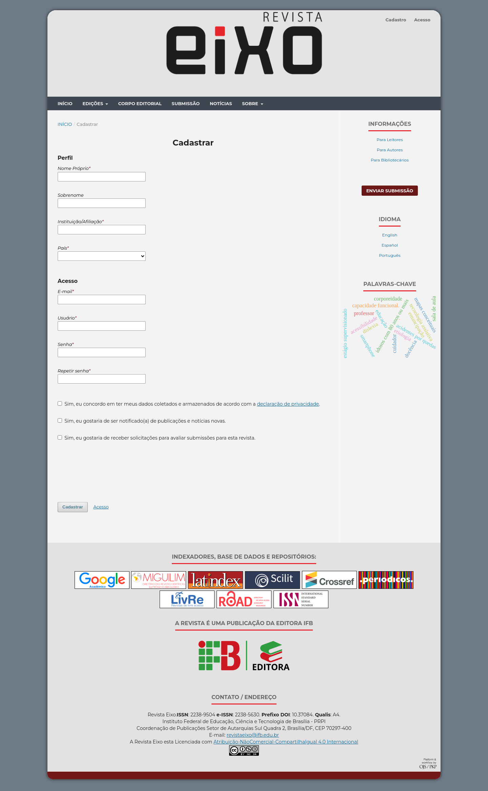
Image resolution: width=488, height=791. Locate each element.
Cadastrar (72, 508)
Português (389, 256)
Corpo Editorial (140, 105)
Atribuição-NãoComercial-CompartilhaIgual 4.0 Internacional (286, 743)
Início (65, 105)
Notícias (221, 105)
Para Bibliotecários (390, 161)
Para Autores (390, 151)
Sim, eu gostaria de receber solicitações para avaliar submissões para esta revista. (156, 439)
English (390, 236)
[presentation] (109, 473)
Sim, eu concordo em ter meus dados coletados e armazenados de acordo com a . (189, 405)
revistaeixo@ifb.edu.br (253, 736)
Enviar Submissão (389, 192)
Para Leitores (390, 141)
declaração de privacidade (288, 405)
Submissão (186, 105)
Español (390, 246)
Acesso (422, 19)
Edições (93, 105)
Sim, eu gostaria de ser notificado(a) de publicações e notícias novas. (142, 422)
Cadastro (395, 19)
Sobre (250, 105)
